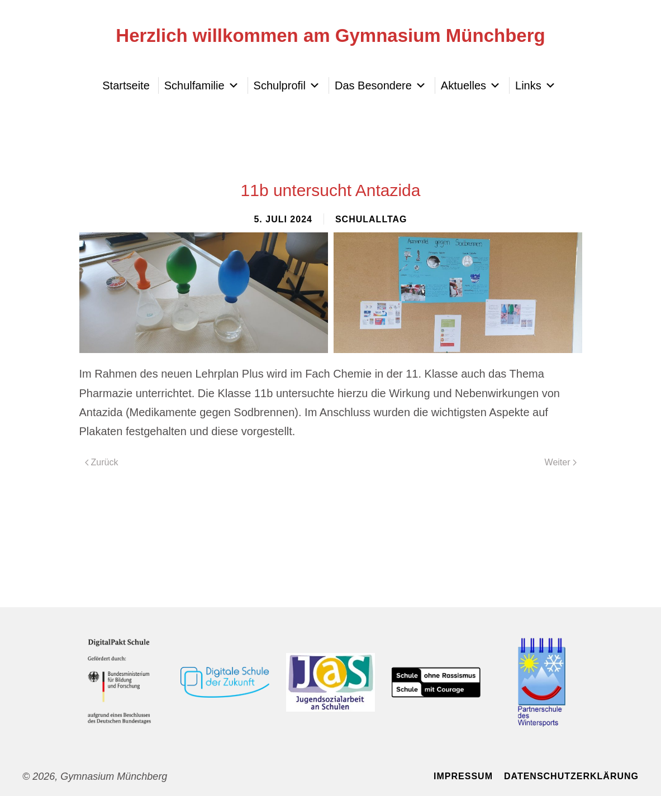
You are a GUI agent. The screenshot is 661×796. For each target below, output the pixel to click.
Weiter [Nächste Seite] (561, 462)
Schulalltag (371, 219)
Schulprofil (287, 85)
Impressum (463, 776)
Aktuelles (471, 85)
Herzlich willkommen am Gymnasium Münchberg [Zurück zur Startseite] (330, 35)
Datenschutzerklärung (571, 776)
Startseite (125, 85)
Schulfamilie (201, 85)
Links (535, 85)
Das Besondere (380, 85)
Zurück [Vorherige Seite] (101, 462)
